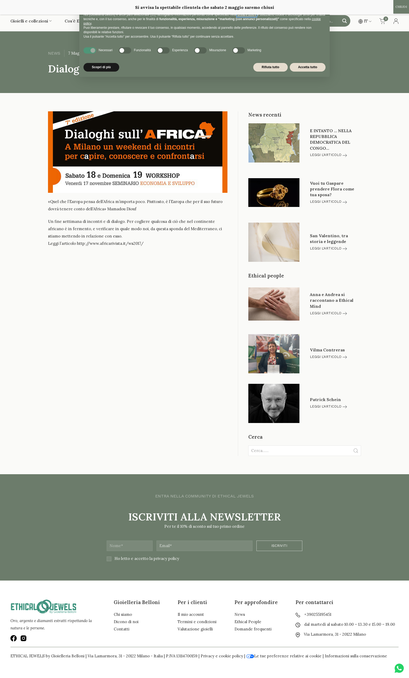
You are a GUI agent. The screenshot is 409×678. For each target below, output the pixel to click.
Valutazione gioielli (195, 629)
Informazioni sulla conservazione (356, 655)
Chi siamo (123, 614)
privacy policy (166, 558)
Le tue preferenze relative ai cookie (284, 655)
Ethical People (247, 621)
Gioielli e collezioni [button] (31, 21)
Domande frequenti (253, 629)
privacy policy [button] (246, 14)
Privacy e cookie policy (222, 655)
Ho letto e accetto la (143, 558)
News (239, 614)
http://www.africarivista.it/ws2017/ (110, 243)
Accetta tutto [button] (307, 67)
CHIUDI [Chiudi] (401, 7)
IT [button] (364, 21)
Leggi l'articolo (328, 155)
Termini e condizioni (197, 621)
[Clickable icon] (304, 450)
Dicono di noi (126, 621)
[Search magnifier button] (344, 21)
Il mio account (191, 614)
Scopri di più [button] (101, 67)
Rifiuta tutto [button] (270, 67)
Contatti (121, 629)
